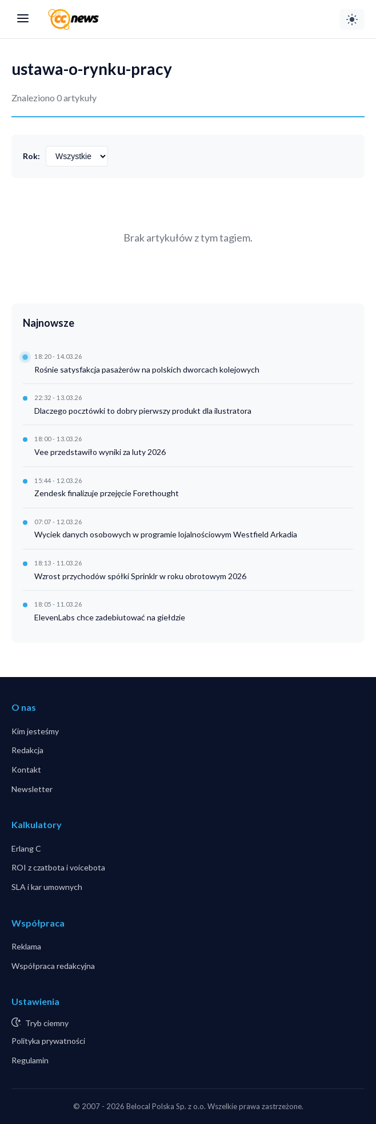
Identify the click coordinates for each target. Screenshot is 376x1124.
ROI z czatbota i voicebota (58, 867)
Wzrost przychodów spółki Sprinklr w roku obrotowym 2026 (140, 576)
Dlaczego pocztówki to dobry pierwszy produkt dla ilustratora (142, 410)
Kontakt (26, 769)
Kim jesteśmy (35, 731)
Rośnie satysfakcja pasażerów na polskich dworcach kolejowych (146, 369)
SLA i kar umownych (46, 887)
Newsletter (32, 789)
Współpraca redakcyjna (53, 966)
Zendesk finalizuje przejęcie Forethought (106, 493)
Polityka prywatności (48, 1041)
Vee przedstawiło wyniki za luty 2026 (100, 452)
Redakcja (27, 750)
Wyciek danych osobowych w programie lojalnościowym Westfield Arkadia (165, 534)
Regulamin (30, 1060)
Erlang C (26, 848)
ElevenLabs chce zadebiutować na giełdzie (109, 617)
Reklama (26, 946)
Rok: (31, 156)
